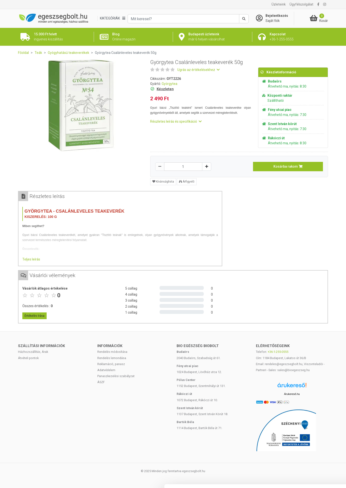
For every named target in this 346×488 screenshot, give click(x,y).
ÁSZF (101, 382)
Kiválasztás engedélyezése (306, 441)
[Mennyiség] (183, 166)
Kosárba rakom (288, 166)
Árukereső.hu (292, 394)
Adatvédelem (106, 370)
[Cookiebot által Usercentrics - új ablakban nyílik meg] (31, 478)
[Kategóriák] (112, 18)
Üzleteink (279, 4)
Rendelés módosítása (112, 352)
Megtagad (305, 456)
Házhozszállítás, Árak (33, 352)
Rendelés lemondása (111, 358)
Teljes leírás (31, 259)
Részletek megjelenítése (273, 478)
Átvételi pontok (28, 358)
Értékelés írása (34, 315)
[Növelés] (206, 166)
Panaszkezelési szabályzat (116, 376)
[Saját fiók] (275, 18)
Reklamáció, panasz (111, 364)
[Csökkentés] (159, 166)
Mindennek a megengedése (305, 425)
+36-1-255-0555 (278, 352)
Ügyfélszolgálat (301, 4)
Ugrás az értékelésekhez (198, 70)
